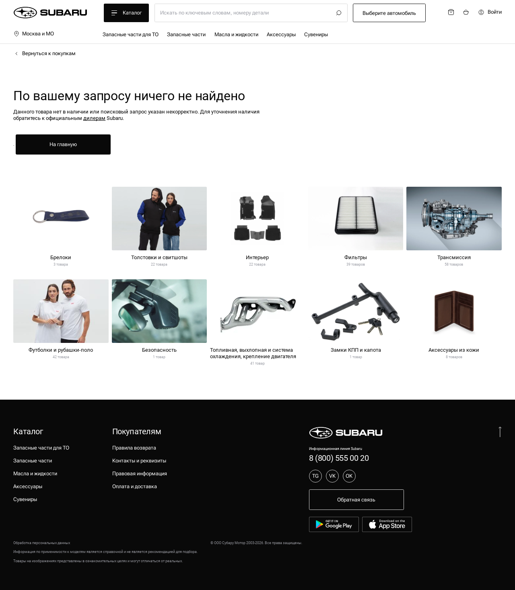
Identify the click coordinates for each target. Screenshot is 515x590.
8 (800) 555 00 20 (339, 458)
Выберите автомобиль (389, 13)
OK (349, 476)
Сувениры (316, 34)
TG (315, 476)
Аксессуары (281, 34)
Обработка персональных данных (41, 542)
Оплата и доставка (134, 486)
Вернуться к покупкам (44, 53)
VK (332, 476)
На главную (63, 144)
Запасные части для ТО (131, 34)
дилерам (94, 118)
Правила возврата (134, 448)
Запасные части (186, 34)
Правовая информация (139, 473)
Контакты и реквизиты (139, 461)
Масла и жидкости (236, 34)
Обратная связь (356, 500)
